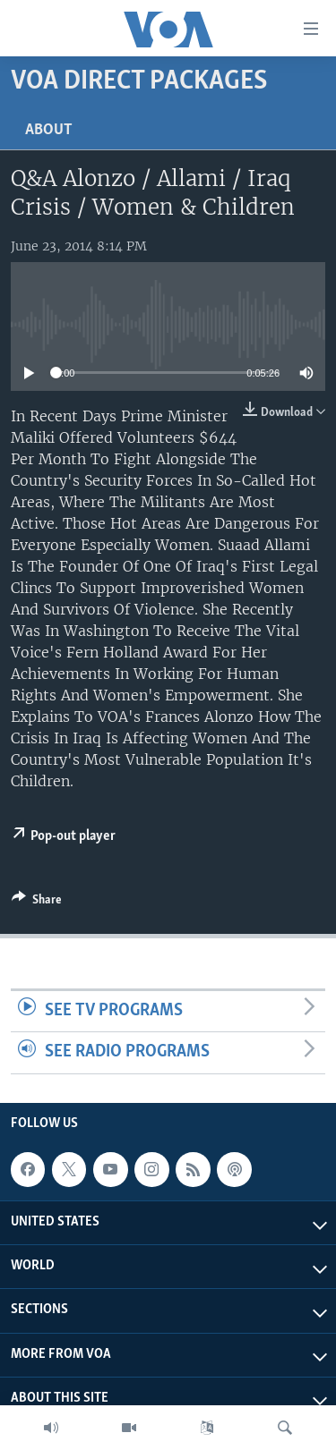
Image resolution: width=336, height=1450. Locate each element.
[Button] (37, 903)
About (49, 130)
